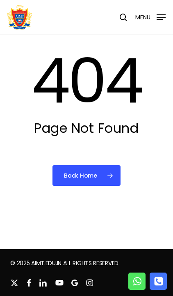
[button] (150, 17)
